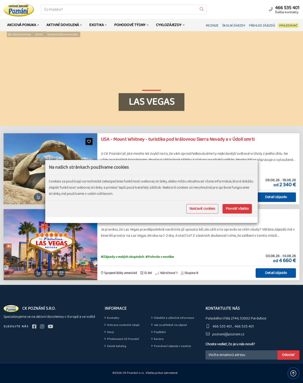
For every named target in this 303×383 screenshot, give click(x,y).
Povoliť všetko (237, 209)
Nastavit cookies (202, 209)
